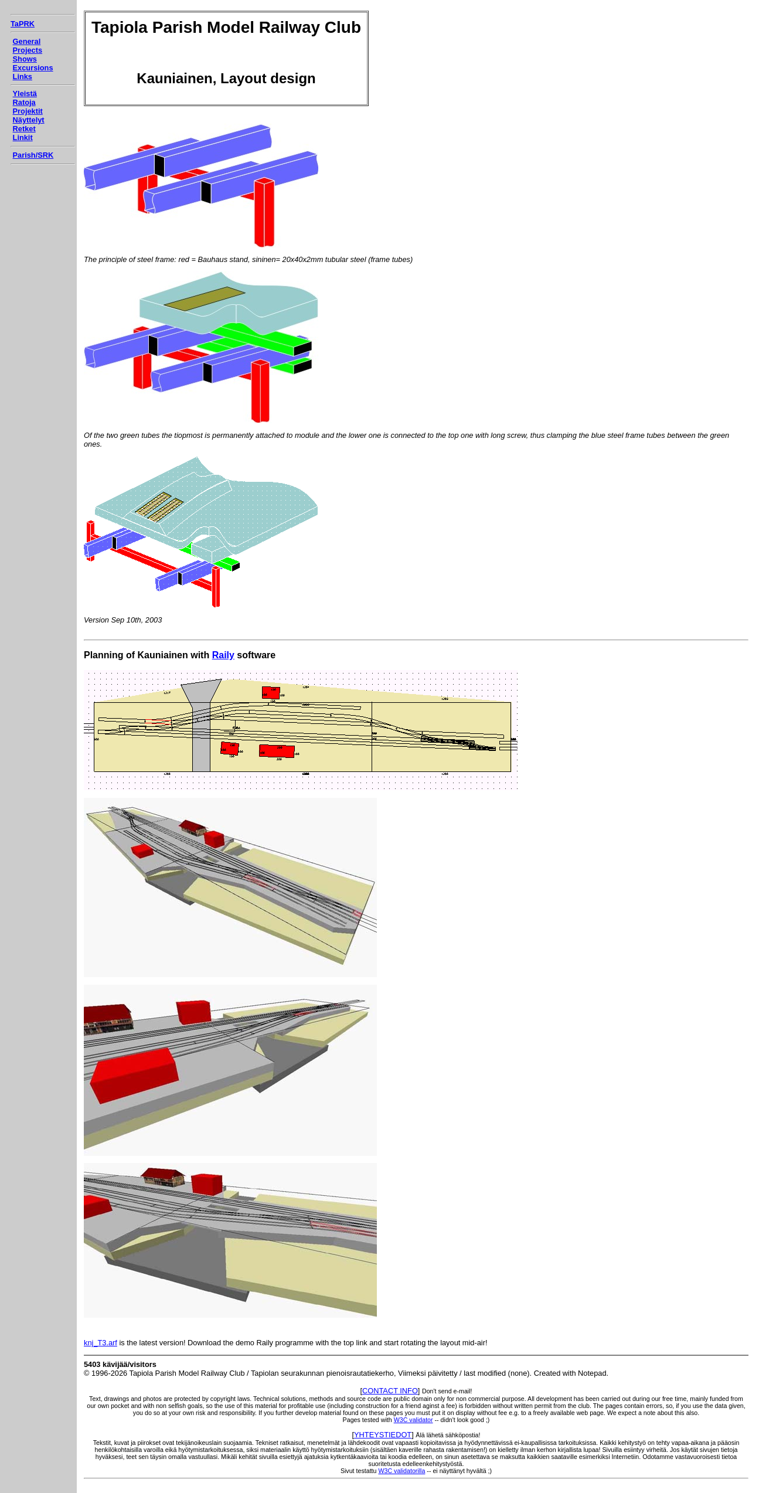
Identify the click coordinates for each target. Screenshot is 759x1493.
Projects (28, 50)
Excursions (33, 67)
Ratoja (24, 102)
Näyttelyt (29, 119)
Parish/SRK (33, 155)
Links (22, 76)
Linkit (23, 137)
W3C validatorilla (401, 1470)
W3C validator (413, 1419)
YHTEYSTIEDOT (382, 1434)
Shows (25, 59)
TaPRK (23, 23)
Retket (24, 128)
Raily (223, 655)
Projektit (28, 111)
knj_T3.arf (100, 1342)
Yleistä (25, 93)
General (27, 41)
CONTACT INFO (390, 1390)
